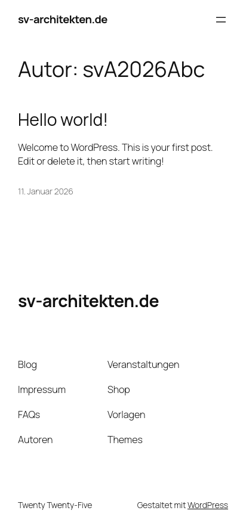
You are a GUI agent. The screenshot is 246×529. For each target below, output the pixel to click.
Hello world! (63, 119)
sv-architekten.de (62, 19)
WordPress (207, 505)
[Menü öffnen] (221, 20)
